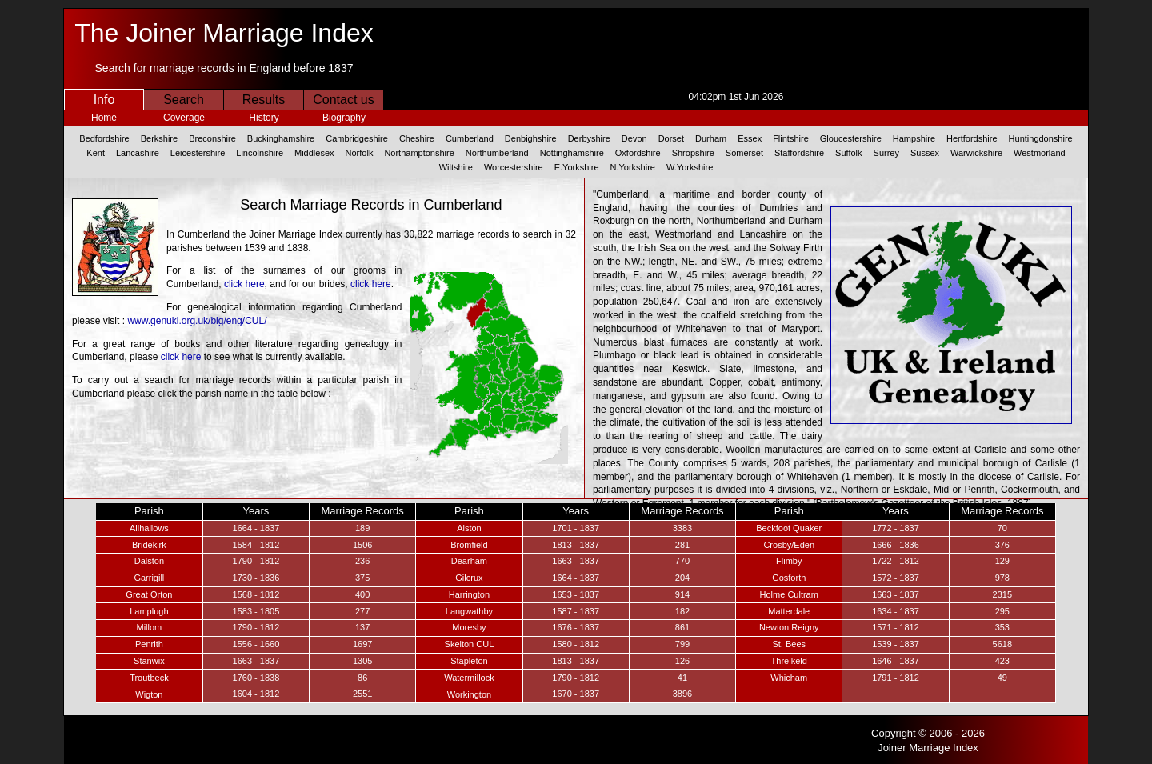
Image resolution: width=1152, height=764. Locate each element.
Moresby (469, 627)
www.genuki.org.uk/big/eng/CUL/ (196, 320)
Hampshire (914, 138)
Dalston (149, 561)
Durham (710, 138)
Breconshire (212, 138)
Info (104, 99)
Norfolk (360, 153)
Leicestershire (197, 153)
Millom (149, 627)
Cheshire (416, 138)
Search (183, 99)
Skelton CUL (469, 644)
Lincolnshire (259, 153)
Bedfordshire (104, 138)
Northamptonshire (419, 153)
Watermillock (469, 677)
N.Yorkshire (632, 167)
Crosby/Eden (788, 545)
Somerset (744, 153)
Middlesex (314, 153)
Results (263, 99)
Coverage (184, 117)
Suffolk (848, 153)
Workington (469, 694)
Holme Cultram (789, 594)
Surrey (886, 153)
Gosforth (789, 577)
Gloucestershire (851, 138)
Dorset (671, 138)
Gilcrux (468, 577)
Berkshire (159, 138)
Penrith (149, 644)
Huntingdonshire (1041, 138)
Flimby (789, 561)
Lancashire (137, 153)
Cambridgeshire (357, 138)
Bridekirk (149, 545)
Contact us (343, 99)
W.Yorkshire (689, 167)
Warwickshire (976, 153)
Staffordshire (799, 153)
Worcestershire (513, 167)
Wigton (148, 694)
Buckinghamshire (280, 138)
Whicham (788, 677)
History (263, 117)
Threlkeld (789, 661)
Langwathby (469, 611)
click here (244, 284)
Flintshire (791, 138)
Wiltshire (456, 167)
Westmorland (1040, 153)
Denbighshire (531, 138)
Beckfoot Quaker (789, 528)
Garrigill (149, 577)
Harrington (469, 594)
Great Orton (149, 594)
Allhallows (149, 528)
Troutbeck (149, 677)
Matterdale (789, 611)
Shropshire (693, 153)
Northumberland (497, 153)
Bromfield (468, 545)
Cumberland (470, 138)
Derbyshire (589, 138)
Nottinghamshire (572, 153)
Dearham (469, 561)
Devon (634, 138)
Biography (344, 117)
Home (104, 117)
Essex (750, 138)
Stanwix (149, 661)
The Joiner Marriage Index (224, 32)
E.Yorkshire (576, 167)
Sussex (924, 153)
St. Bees (789, 644)
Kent (95, 153)
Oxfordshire (638, 153)
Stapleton (468, 661)
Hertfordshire (972, 138)
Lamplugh (149, 611)
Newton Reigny (789, 627)
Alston (469, 528)
